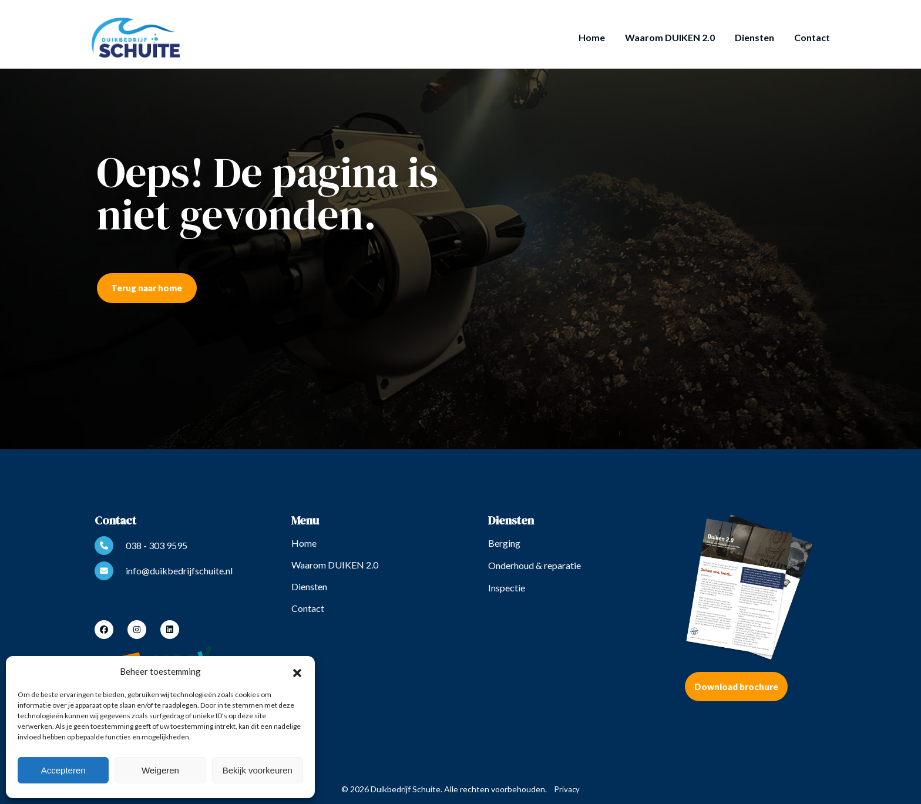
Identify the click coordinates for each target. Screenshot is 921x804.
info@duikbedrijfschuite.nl (164, 570)
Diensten (754, 37)
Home (592, 37)
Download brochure (736, 686)
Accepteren (63, 770)
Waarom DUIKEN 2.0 (670, 37)
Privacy (567, 789)
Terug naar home (146, 287)
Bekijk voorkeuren (258, 770)
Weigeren (160, 770)
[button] (297, 671)
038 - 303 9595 (141, 545)
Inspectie (506, 587)
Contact (812, 37)
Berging (504, 543)
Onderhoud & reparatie (534, 565)
